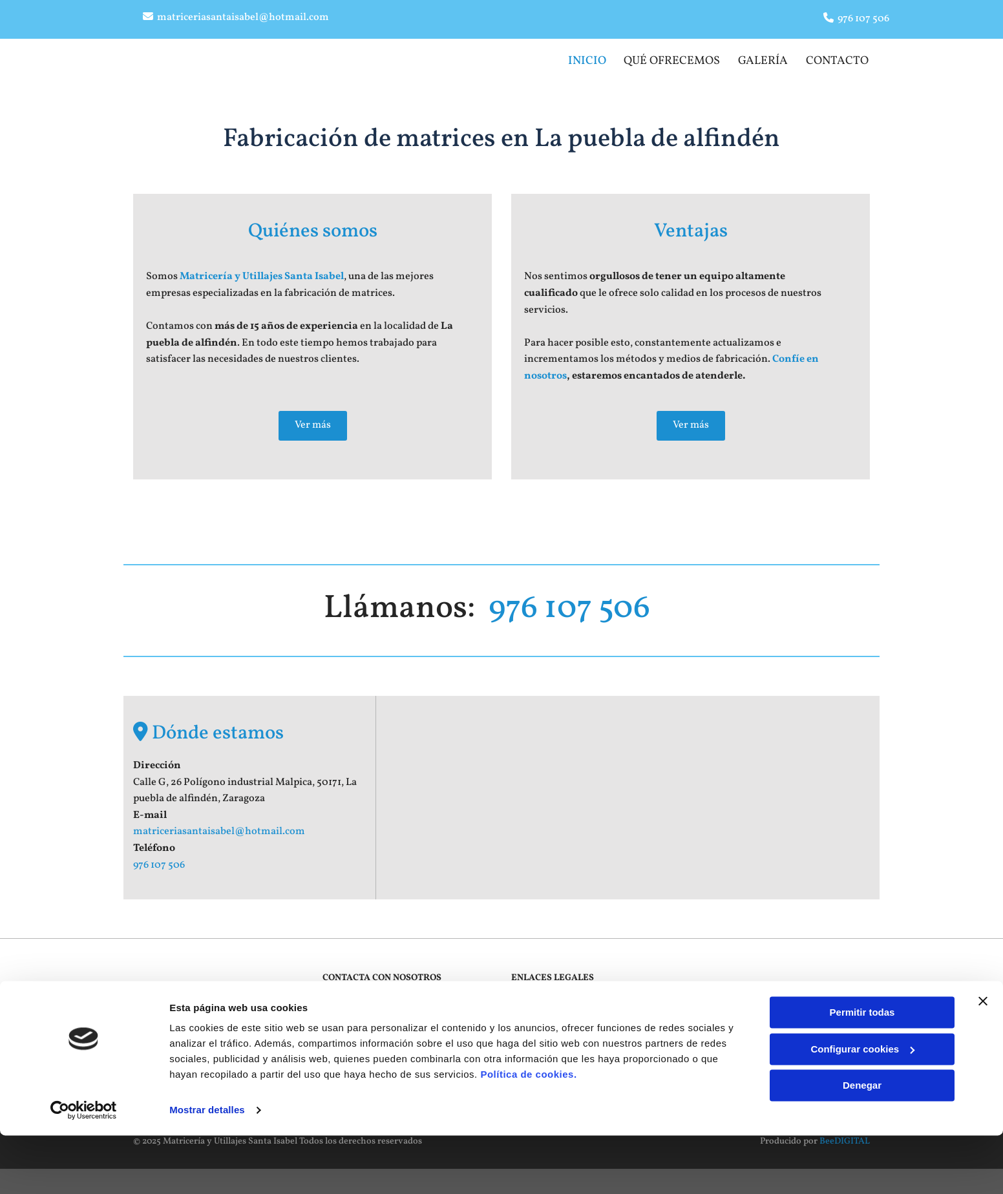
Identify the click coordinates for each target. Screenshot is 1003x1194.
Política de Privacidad (554, 1016)
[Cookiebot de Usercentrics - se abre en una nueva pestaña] (83, 1168)
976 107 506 (863, 19)
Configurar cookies (862, 1107)
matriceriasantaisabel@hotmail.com (243, 17)
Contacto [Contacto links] (838, 59)
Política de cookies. (528, 1132)
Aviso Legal (534, 1001)
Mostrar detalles (207, 1168)
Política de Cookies (549, 1030)
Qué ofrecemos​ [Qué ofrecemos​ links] (670, 59)
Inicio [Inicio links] (585, 59)
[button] (313, 421)
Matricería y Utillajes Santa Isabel (262, 273)
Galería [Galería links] (763, 59)
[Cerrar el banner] (982, 1059)
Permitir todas (862, 1070)
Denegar (862, 1143)
